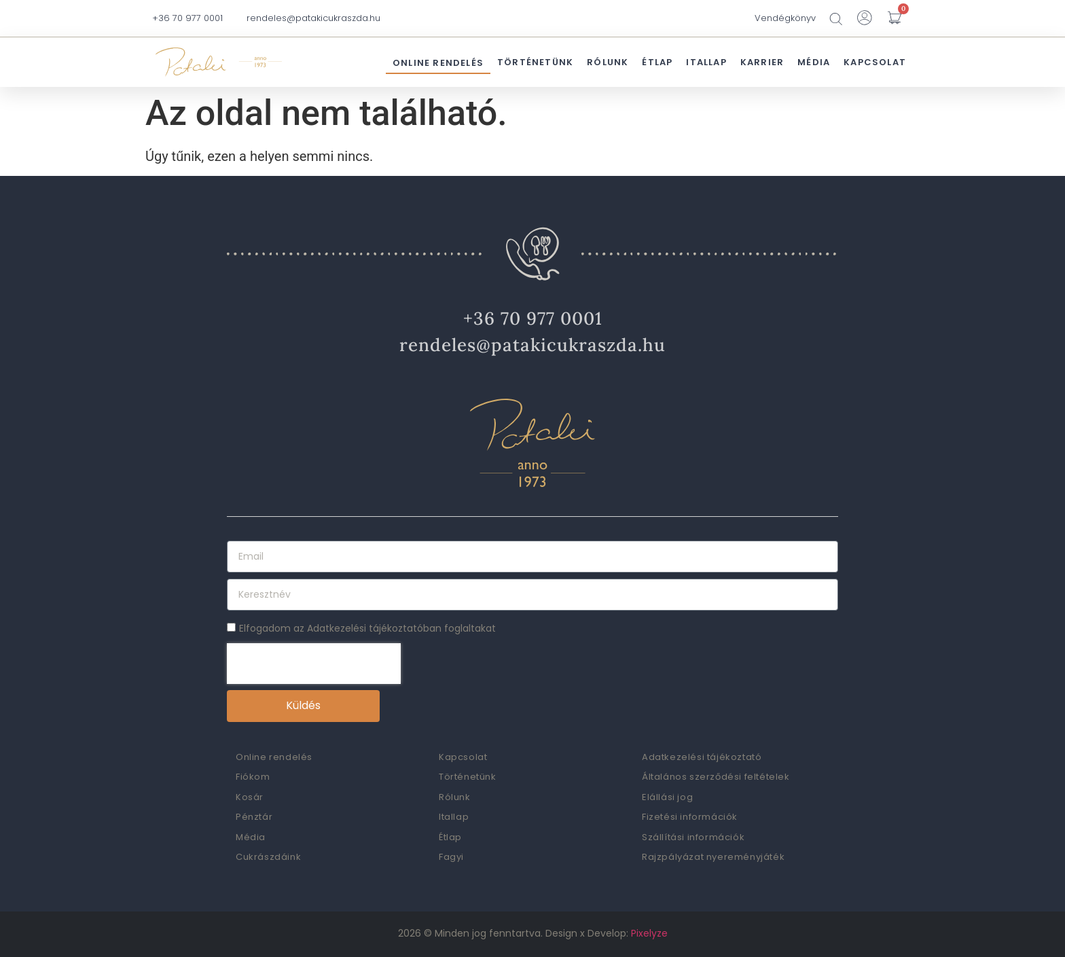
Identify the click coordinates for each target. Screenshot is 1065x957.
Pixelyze (649, 933)
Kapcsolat (875, 62)
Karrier (762, 62)
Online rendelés (438, 62)
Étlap (657, 62)
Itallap (706, 62)
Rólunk (607, 62)
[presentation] (314, 663)
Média (813, 62)
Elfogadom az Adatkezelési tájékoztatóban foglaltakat (367, 628)
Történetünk (535, 62)
